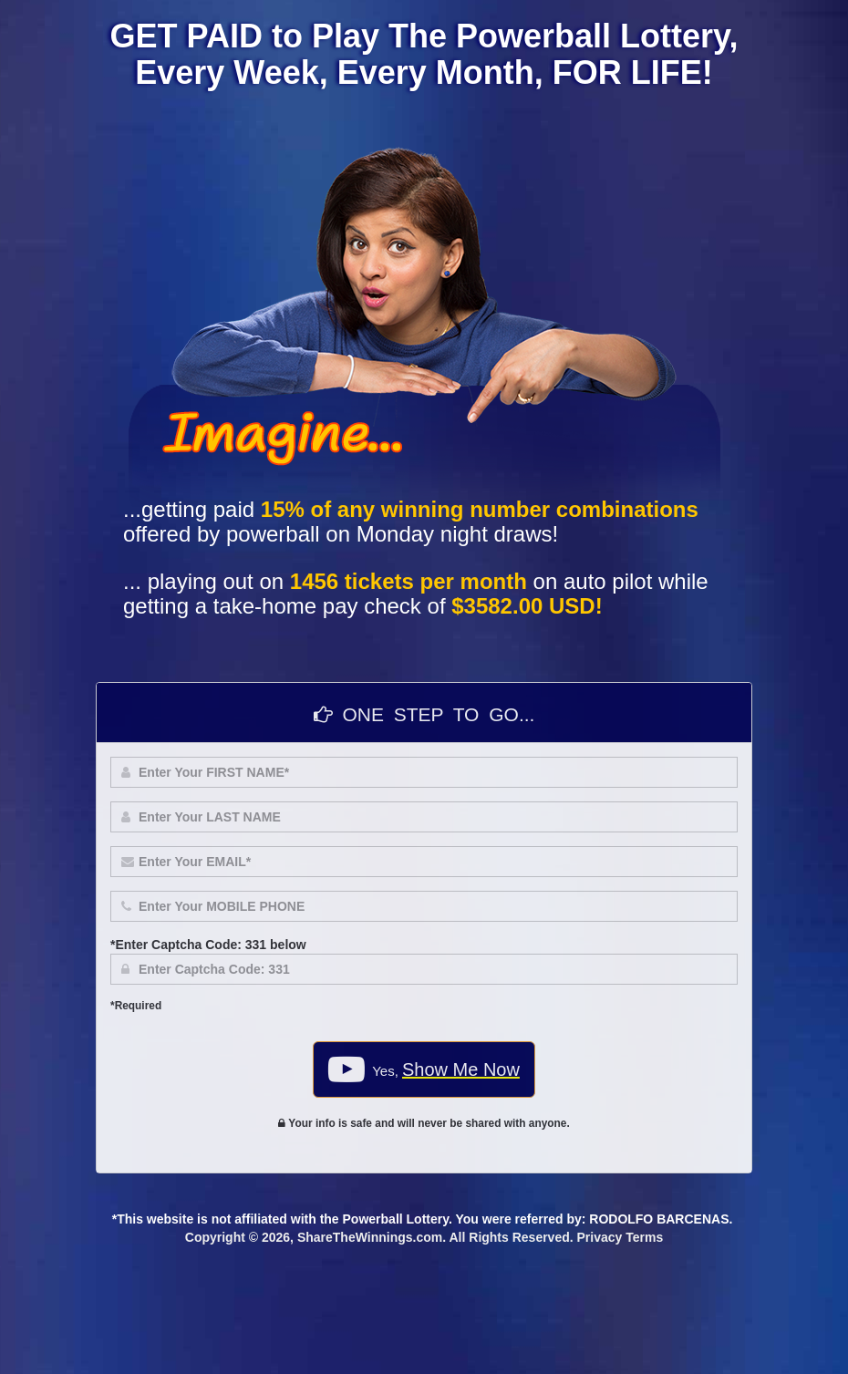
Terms (644, 1237)
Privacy (600, 1237)
